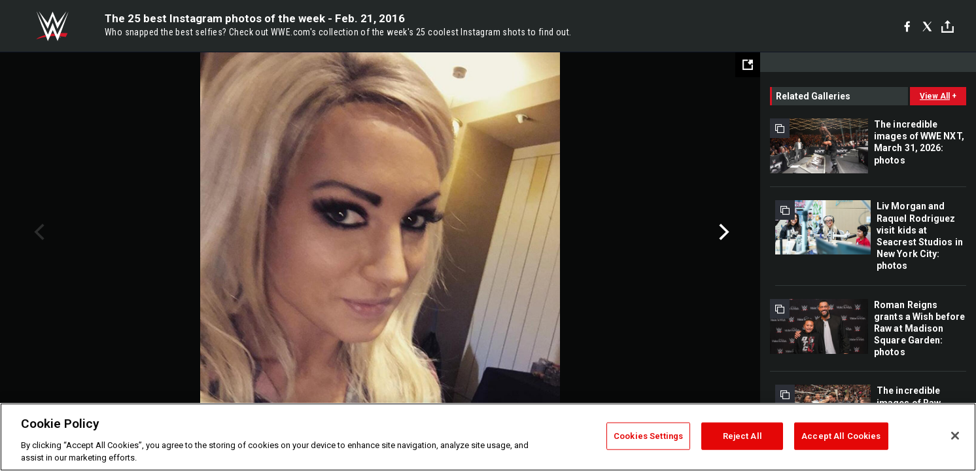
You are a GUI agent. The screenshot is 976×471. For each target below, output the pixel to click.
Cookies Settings (648, 436)
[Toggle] (947, 26)
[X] (927, 26)
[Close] (955, 435)
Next (722, 232)
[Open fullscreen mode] (747, 64)
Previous (37, 232)
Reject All (742, 436)
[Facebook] (907, 26)
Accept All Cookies (840, 436)
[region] (488, 437)
